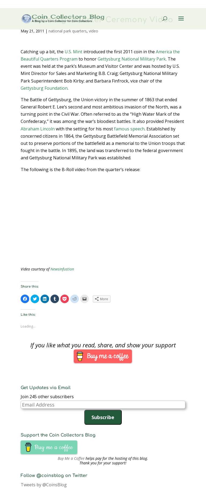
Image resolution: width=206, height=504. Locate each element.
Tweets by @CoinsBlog (44, 485)
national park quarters (68, 30)
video (93, 30)
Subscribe (102, 417)
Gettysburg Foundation (44, 88)
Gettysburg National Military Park (132, 59)
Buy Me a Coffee (71, 458)
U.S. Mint (73, 52)
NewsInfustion (62, 269)
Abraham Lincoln (38, 129)
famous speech (129, 129)
